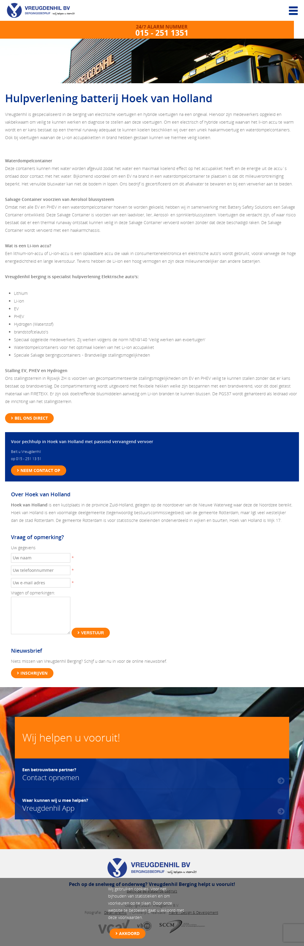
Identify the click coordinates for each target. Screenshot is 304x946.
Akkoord (129, 933)
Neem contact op (40, 470)
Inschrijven (34, 673)
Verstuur (92, 632)
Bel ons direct (31, 418)
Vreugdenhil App (55, 804)
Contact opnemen (50, 773)
